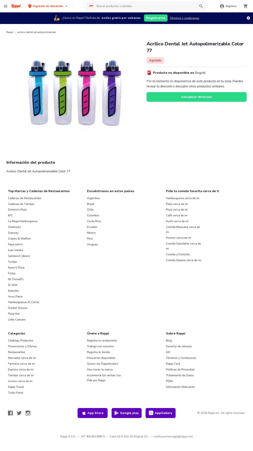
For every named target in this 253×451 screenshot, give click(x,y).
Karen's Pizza (16, 267)
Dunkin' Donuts (17, 308)
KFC (10, 215)
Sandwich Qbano (19, 256)
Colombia (93, 215)
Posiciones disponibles (101, 358)
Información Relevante (180, 387)
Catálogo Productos (20, 340)
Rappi (9, 32)
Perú (90, 238)
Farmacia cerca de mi (21, 364)
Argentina (93, 198)
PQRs (169, 381)
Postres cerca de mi (178, 238)
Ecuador (92, 227)
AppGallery (160, 413)
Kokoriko (13, 291)
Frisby (11, 273)
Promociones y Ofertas (22, 346)
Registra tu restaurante (102, 340)
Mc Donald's (16, 279)
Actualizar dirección (196, 97)
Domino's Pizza (17, 210)
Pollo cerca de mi (177, 204)
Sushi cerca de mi (177, 221)
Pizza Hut (14, 314)
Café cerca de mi (176, 215)
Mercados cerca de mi (22, 358)
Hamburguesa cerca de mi (182, 198)
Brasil (90, 204)
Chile (90, 210)
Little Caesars (17, 319)
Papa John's (15, 244)
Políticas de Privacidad (180, 369)
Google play (126, 413)
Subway (13, 233)
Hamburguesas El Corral (23, 302)
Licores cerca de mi (20, 381)
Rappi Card (173, 364)
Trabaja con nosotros (100, 346)
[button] (48, 6)
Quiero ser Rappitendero (102, 364)
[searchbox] (145, 6)
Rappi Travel (16, 387)
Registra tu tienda (98, 352)
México (91, 233)
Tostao (12, 262)
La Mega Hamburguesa (22, 221)
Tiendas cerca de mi (21, 375)
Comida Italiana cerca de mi (183, 260)
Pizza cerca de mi (177, 210)
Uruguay (92, 244)
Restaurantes (16, 352)
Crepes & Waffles (19, 238)
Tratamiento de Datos (180, 375)
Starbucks (14, 227)
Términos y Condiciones (181, 358)
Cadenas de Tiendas (21, 204)
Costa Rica (94, 221)
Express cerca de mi (20, 369)
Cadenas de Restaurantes (24, 198)
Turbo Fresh (15, 393)
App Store (93, 413)
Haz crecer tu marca (100, 369)
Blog (169, 340)
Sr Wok (12, 285)
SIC (168, 352)
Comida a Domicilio (178, 254)
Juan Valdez (15, 250)
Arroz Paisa (15, 296)
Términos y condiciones (184, 18)
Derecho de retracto (179, 346)
